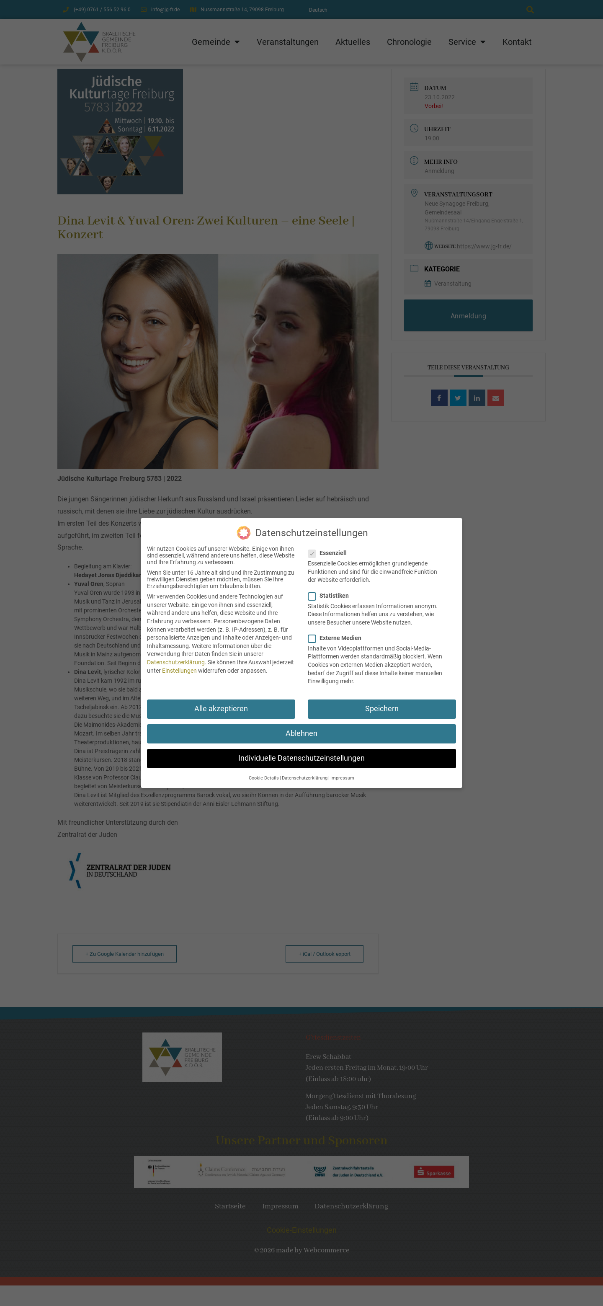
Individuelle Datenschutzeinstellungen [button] (301, 752)
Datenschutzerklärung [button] (304, 771)
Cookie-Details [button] (264, 771)
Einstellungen (179, 664)
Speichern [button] (382, 702)
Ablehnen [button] (301, 727)
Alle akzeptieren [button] (221, 702)
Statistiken (331, 589)
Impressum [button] (342, 771)
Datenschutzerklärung (176, 655)
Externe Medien (337, 631)
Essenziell (330, 546)
